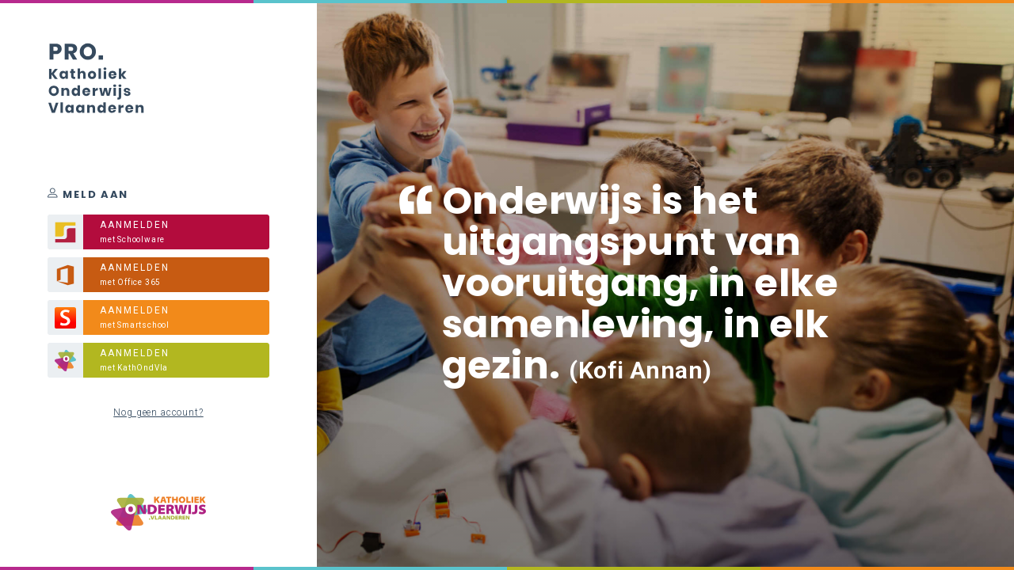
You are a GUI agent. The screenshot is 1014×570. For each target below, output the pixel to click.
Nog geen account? (158, 412)
